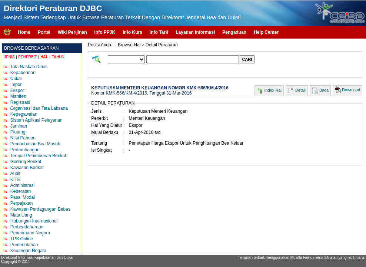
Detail (300, 90)
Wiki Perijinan (72, 32)
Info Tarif (159, 32)
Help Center (266, 32)
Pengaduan (234, 32)
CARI (247, 59)
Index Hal (272, 90)
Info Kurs (132, 32)
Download (351, 90)
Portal (44, 32)
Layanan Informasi (195, 32)
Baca (324, 90)
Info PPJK (104, 32)
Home (24, 32)
